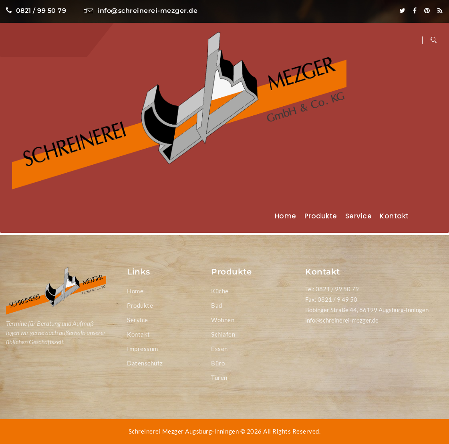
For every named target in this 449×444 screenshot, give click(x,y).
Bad (216, 305)
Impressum (142, 348)
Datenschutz (145, 363)
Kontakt (394, 216)
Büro (218, 363)
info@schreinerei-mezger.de (140, 10)
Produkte (320, 216)
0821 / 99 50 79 (36, 10)
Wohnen (222, 319)
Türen (219, 377)
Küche (220, 291)
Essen (219, 348)
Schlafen (223, 334)
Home (285, 216)
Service (358, 216)
